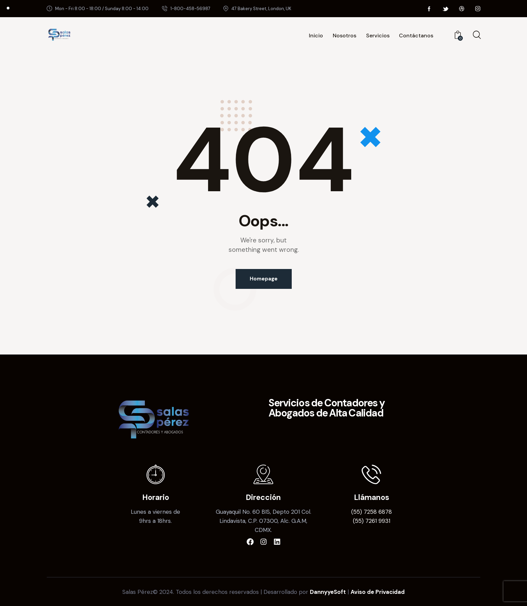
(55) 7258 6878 (371, 511)
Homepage (264, 278)
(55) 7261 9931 (371, 521)
